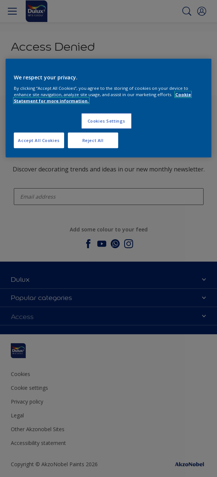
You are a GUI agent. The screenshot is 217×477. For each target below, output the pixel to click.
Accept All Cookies (38, 140)
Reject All (93, 140)
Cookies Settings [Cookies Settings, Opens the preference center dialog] (106, 120)
